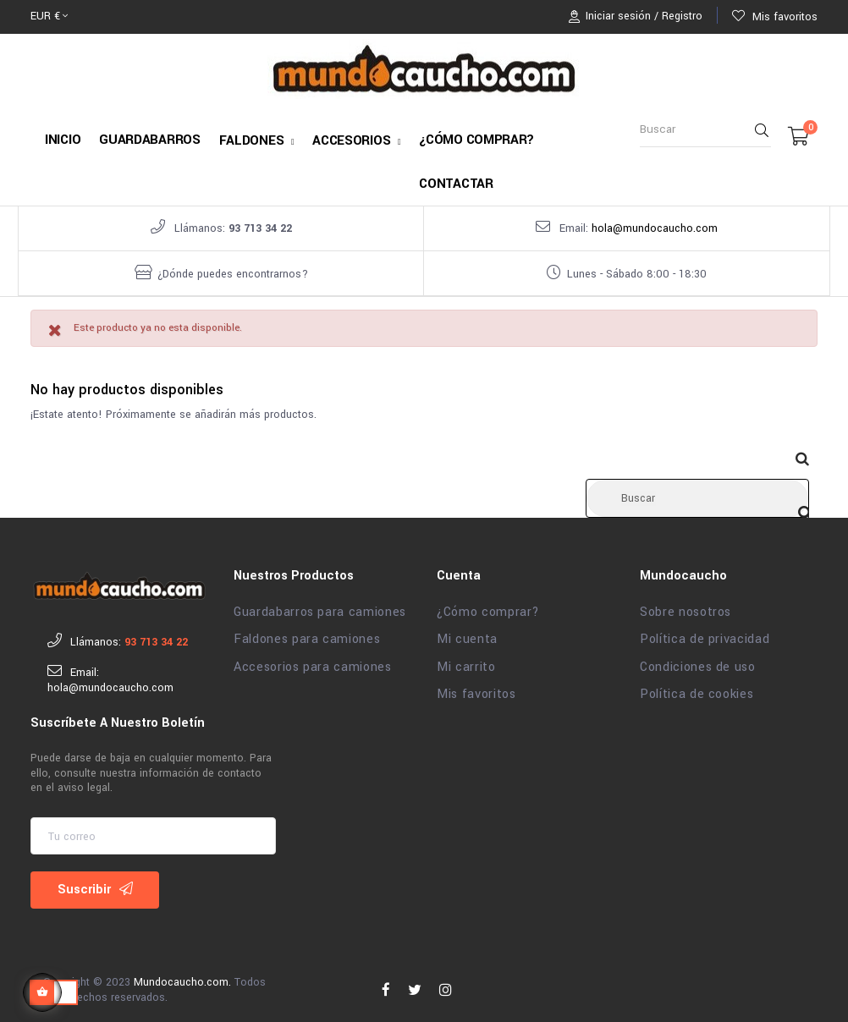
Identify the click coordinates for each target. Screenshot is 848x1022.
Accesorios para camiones (313, 660)
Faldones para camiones (307, 632)
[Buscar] (697, 490)
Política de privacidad (704, 632)
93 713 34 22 (260, 228)
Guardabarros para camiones (320, 605)
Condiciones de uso (698, 660)
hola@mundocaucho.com (655, 228)
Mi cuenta (467, 632)
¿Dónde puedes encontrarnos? (232, 274)
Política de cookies (696, 687)
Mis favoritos (476, 687)
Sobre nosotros (685, 605)
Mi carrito (466, 660)
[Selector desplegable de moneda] (49, 17)
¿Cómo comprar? (488, 605)
